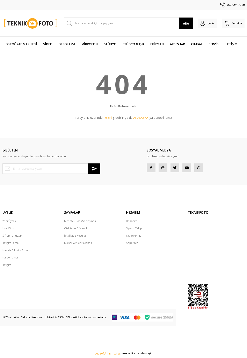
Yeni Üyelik (9, 222)
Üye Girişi (8, 229)
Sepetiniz (132, 244)
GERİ (108, 117)
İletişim (6, 266)
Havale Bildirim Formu (15, 252)
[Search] (125, 23)
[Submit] (94, 168)
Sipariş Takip (134, 229)
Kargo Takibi (10, 259)
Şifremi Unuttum (12, 237)
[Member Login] (203, 23)
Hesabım (131, 222)
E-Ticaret (114, 355)
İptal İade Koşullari (75, 237)
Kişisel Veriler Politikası (78, 244)
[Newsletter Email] (51, 168)
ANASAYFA (140, 117)
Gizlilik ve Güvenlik (76, 229)
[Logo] (30, 23)
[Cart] (232, 23)
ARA (180, 23)
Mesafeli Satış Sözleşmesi (80, 222)
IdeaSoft (100, 355)
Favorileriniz (133, 237)
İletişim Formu (11, 244)
